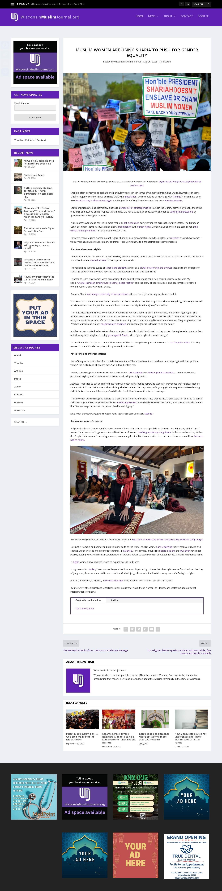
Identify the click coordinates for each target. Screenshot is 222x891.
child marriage (135, 369)
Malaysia (127, 547)
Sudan (92, 566)
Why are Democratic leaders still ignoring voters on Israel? (39, 242)
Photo (17, 375)
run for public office (180, 339)
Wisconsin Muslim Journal (127, 58)
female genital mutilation (160, 369)
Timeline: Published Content (30, 137)
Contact (187, 18)
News (151, 18)
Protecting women (126, 399)
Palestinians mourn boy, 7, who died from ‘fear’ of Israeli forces (82, 733)
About (167, 18)
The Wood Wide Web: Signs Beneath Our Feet (39, 227)
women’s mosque (113, 577)
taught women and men (113, 321)
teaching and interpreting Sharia (154, 429)
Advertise (19, 407)
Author (115, 597)
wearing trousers (173, 197)
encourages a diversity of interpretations (108, 291)
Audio (17, 383)
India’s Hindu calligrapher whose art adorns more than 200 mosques (154, 733)
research (174, 235)
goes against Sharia (118, 332)
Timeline (19, 360)
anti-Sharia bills (131, 220)
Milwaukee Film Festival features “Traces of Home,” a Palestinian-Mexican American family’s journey (39, 209)
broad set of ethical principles (135, 204)
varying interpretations (181, 208)
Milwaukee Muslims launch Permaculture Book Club (57, 4)
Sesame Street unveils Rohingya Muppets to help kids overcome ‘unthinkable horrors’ (118, 735)
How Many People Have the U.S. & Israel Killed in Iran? (39, 275)
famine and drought (116, 264)
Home (139, 18)
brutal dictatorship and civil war (156, 264)
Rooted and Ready (34, 172)
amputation (130, 193)
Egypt (76, 559)
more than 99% (98, 257)
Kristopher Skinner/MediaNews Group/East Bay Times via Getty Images (167, 536)
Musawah (185, 547)
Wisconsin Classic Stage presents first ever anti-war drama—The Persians (39, 259)
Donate (203, 18)
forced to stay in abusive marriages (93, 197)
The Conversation (84, 605)
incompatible (125, 223)
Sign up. (149, 410)
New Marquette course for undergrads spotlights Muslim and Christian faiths (190, 735)
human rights (144, 223)
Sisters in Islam (167, 547)
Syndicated (165, 58)
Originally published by (88, 597)
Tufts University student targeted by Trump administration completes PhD (38, 189)
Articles (18, 368)
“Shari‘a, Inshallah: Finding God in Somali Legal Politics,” (105, 279)
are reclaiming (165, 544)
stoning (176, 193)
